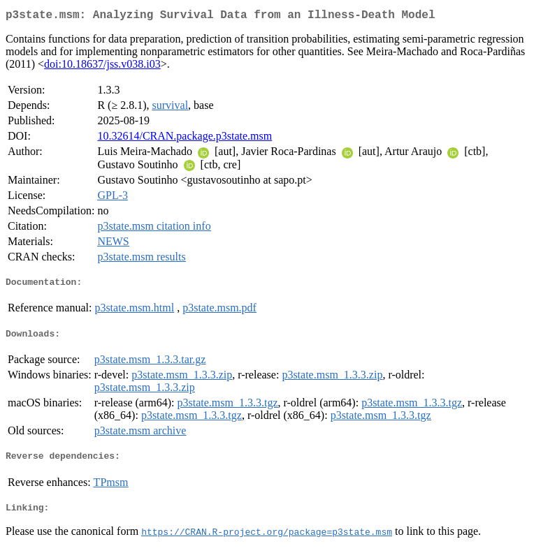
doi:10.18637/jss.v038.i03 (102, 67)
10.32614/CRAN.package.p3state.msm (184, 139)
